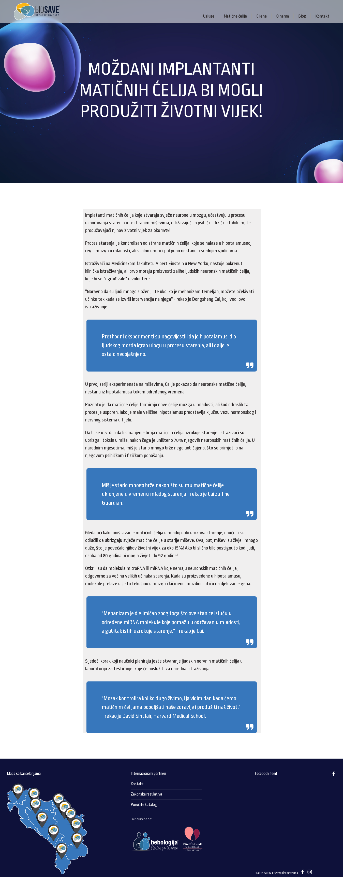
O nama (282, 16)
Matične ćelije (235, 16)
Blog (302, 16)
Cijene (261, 16)
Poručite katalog (144, 804)
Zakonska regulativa (146, 794)
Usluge (208, 16)
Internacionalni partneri (148, 773)
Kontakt (322, 16)
